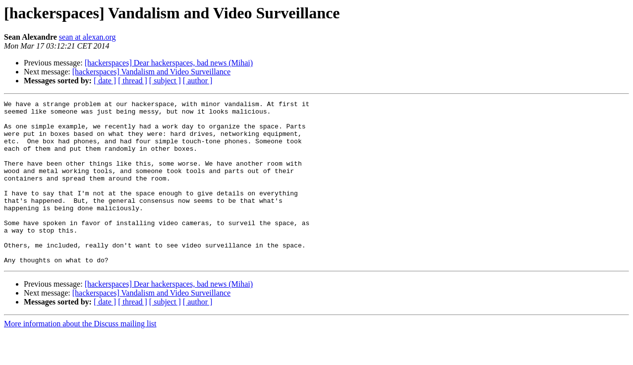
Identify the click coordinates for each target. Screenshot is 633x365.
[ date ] (105, 80)
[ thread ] (132, 80)
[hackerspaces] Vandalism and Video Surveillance (151, 71)
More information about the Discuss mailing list (80, 356)
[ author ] (198, 80)
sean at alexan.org (87, 37)
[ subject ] (165, 80)
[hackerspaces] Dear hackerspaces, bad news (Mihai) (169, 63)
